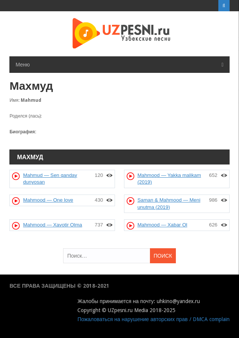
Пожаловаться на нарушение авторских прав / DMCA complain (153, 319)
